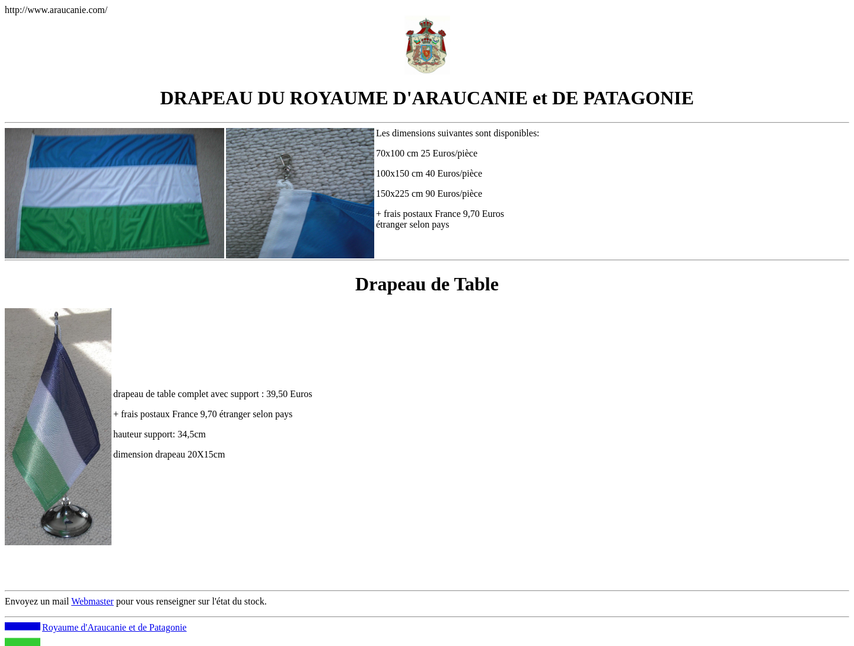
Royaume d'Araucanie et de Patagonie (114, 627)
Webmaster (92, 601)
